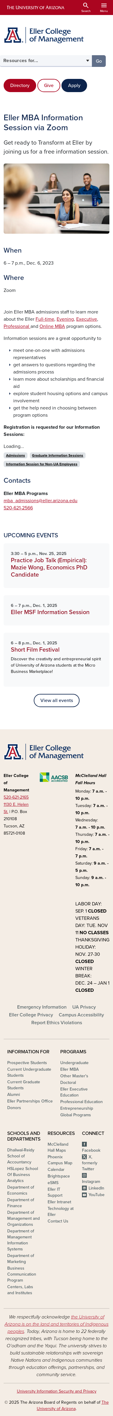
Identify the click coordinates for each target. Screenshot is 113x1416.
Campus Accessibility (81, 1015)
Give (49, 85)
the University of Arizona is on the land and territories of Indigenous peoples (56, 1324)
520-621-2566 (18, 508)
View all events (56, 701)
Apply (74, 85)
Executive (86, 319)
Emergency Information (42, 1007)
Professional (17, 326)
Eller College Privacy (31, 1015)
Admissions (15, 455)
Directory (20, 85)
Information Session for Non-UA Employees (41, 464)
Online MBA (52, 326)
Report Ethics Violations (56, 1023)
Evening (65, 319)
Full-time (45, 319)
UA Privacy (84, 1007)
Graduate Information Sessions (57, 455)
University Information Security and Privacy (56, 1391)
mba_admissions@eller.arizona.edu (40, 501)
